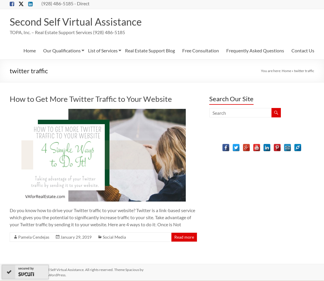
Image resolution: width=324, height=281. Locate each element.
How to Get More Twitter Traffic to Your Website (91, 99)
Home (29, 51)
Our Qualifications (62, 51)
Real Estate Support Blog (150, 51)
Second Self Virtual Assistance (79, 21)
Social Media (114, 237)
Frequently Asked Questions (255, 51)
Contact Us (302, 51)
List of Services (103, 51)
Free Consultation (200, 51)
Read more (184, 237)
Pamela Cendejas (33, 237)
